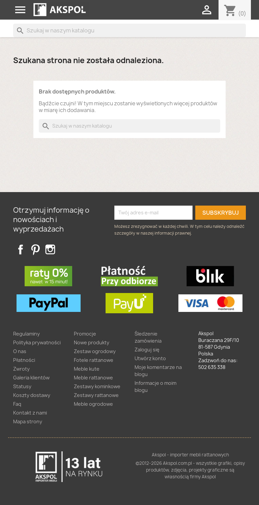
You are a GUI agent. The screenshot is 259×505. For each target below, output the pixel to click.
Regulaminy (26, 333)
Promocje (85, 333)
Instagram (50, 249)
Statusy (22, 386)
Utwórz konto (150, 358)
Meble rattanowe (93, 377)
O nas (19, 351)
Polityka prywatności (37, 342)
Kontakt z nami (30, 412)
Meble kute (86, 369)
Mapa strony (27, 421)
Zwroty (21, 369)
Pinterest (35, 249)
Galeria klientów (31, 377)
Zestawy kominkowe (97, 386)
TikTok (65, 249)
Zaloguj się (147, 349)
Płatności (24, 360)
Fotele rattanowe (93, 360)
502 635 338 (211, 367)
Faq (17, 404)
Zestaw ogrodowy (95, 351)
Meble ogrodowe (93, 404)
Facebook (20, 249)
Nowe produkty (91, 342)
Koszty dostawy (31, 395)
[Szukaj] (129, 30)
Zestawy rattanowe (96, 395)
